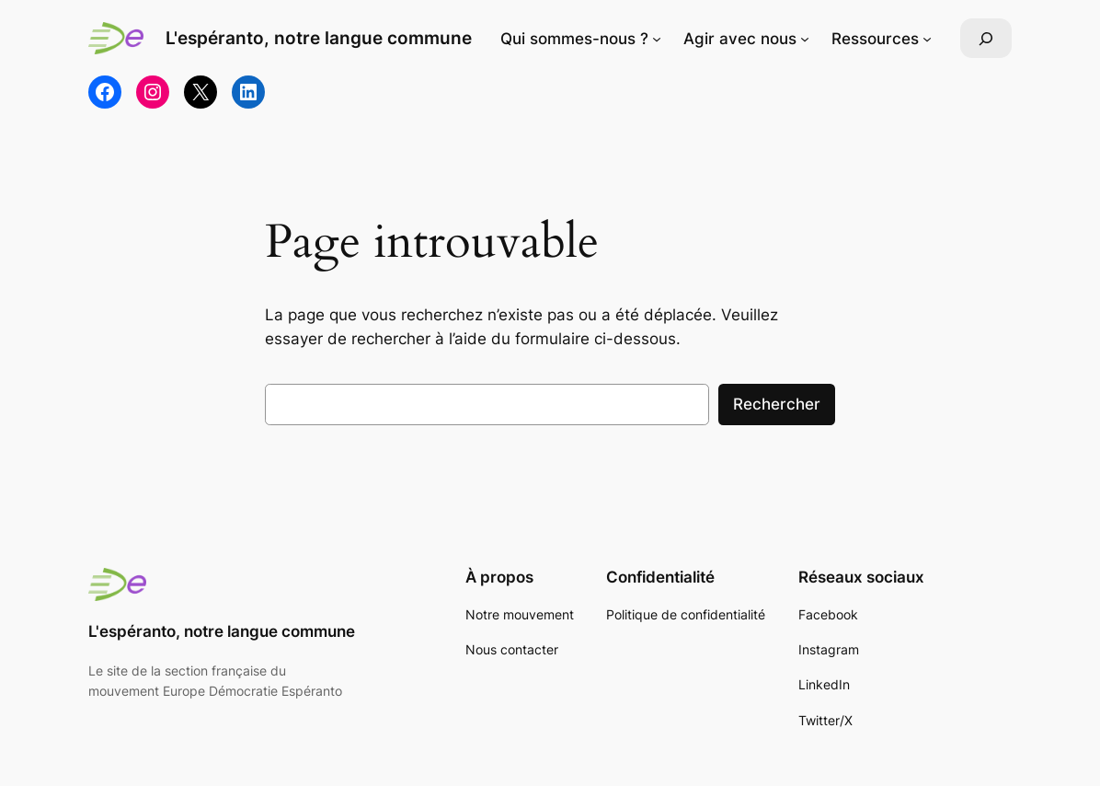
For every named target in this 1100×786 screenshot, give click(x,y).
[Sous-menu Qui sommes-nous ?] (656, 38)
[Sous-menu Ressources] (927, 38)
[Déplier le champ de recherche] (986, 38)
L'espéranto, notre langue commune (319, 38)
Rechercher (776, 404)
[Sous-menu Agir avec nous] (804, 38)
